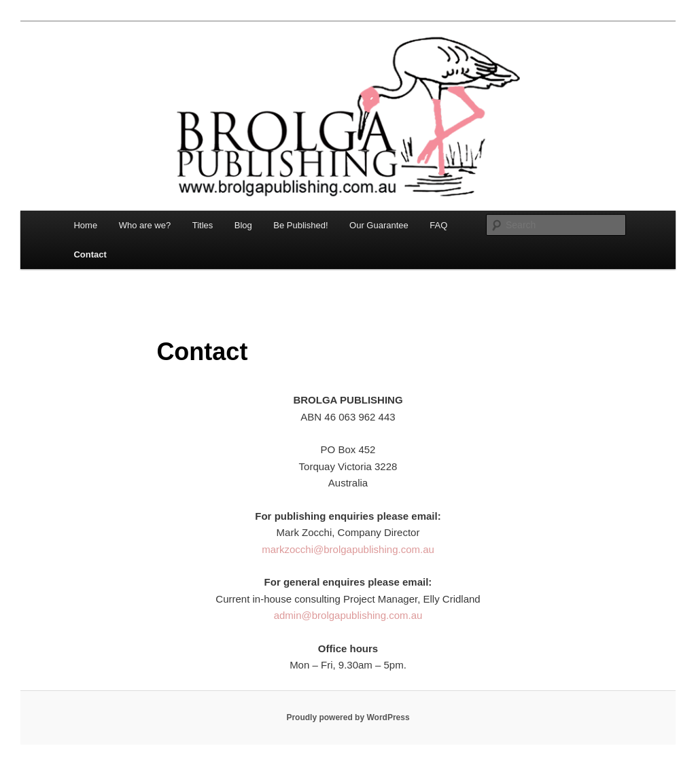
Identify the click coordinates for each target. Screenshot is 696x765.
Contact (89, 254)
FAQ (438, 225)
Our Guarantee (378, 225)
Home (85, 225)
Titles (202, 225)
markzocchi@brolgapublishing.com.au (348, 549)
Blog (243, 225)
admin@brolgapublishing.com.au (348, 615)
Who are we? (145, 225)
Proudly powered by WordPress (347, 717)
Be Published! (300, 225)
